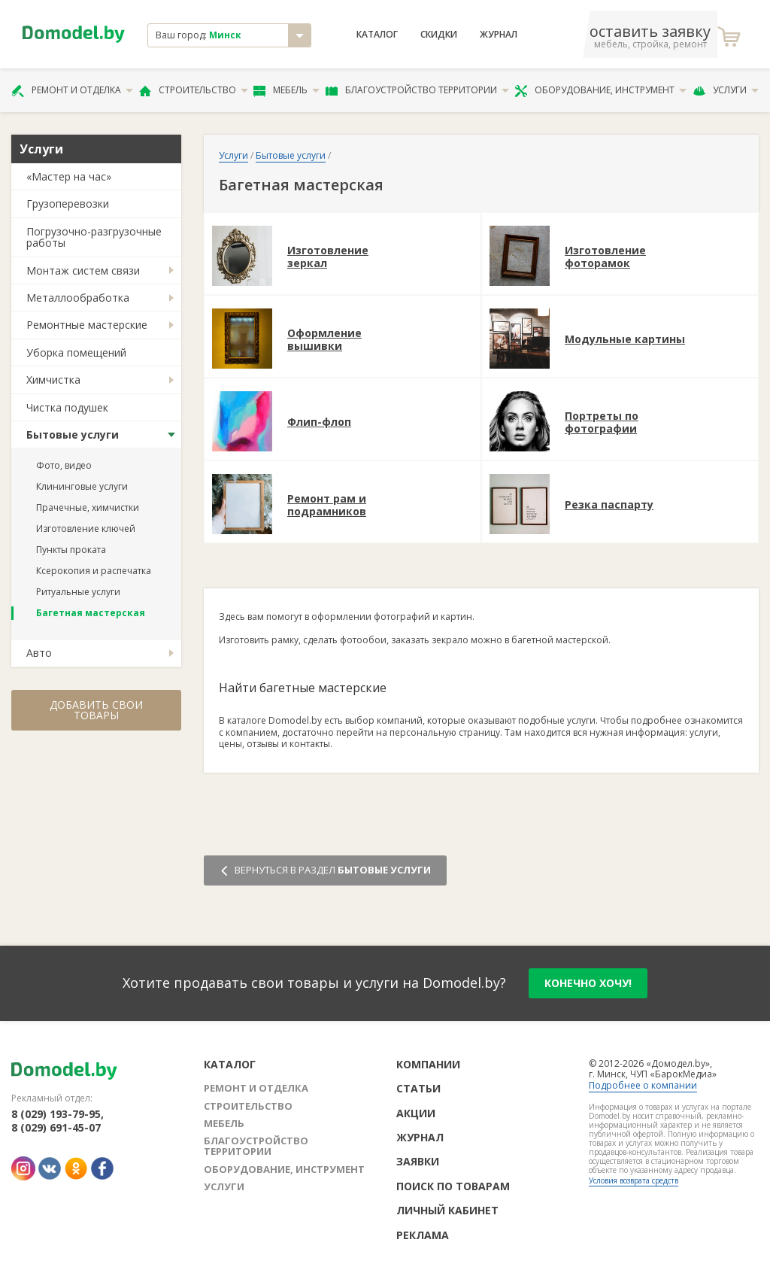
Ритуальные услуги (78, 591)
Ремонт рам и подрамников (326, 505)
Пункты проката (71, 549)
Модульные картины (625, 339)
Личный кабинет (447, 1210)
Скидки (438, 35)
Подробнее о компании (643, 1085)
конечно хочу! (588, 983)
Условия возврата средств (633, 1180)
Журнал (498, 35)
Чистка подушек (67, 407)
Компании (428, 1064)
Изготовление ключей (85, 528)
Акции (415, 1113)
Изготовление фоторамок (605, 257)
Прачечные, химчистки (87, 507)
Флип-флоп (319, 422)
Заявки (417, 1161)
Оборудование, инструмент (600, 90)
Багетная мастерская (90, 612)
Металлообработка (77, 297)
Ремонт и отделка (72, 90)
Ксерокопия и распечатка (93, 570)
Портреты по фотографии (601, 423)
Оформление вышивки (324, 340)
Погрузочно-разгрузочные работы (94, 237)
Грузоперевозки (67, 203)
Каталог (377, 35)
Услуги (726, 90)
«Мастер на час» (68, 176)
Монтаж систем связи (83, 270)
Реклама (422, 1235)
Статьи (418, 1088)
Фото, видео (64, 465)
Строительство (193, 90)
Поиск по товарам (453, 1186)
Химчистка (53, 379)
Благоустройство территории (417, 90)
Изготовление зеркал (327, 257)
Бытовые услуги (72, 434)
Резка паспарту (609, 505)
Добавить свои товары (96, 709)
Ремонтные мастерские (86, 324)
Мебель (286, 90)
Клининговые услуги (82, 486)
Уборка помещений (76, 352)
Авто (39, 653)
